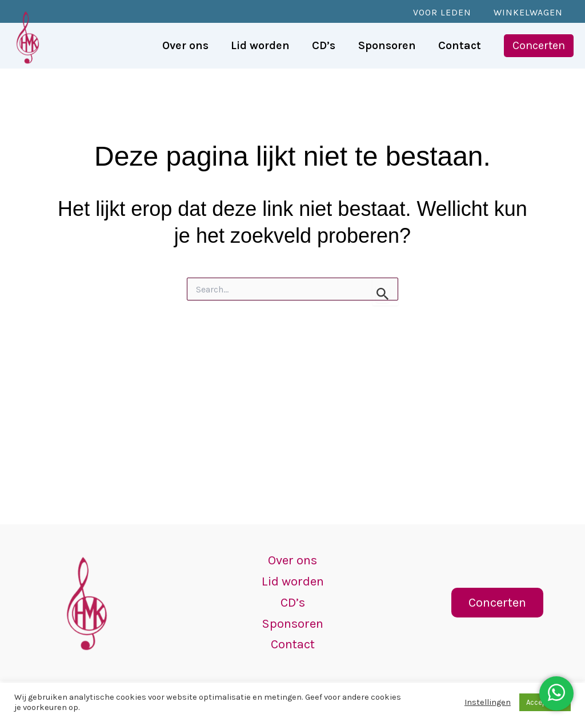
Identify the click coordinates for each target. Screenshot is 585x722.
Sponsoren (293, 621)
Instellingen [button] (487, 702)
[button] (539, 45)
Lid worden (292, 576)
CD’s (292, 598)
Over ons (292, 553)
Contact (292, 643)
